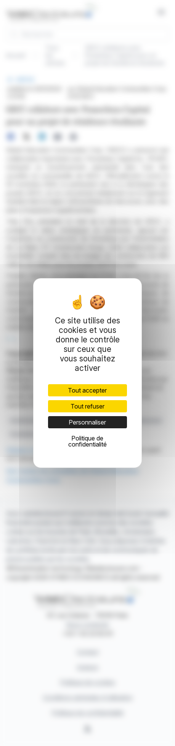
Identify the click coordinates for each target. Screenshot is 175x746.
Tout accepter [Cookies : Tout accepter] (87, 390)
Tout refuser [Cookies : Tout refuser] (87, 406)
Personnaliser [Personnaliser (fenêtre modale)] (87, 422)
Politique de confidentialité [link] (87, 441)
